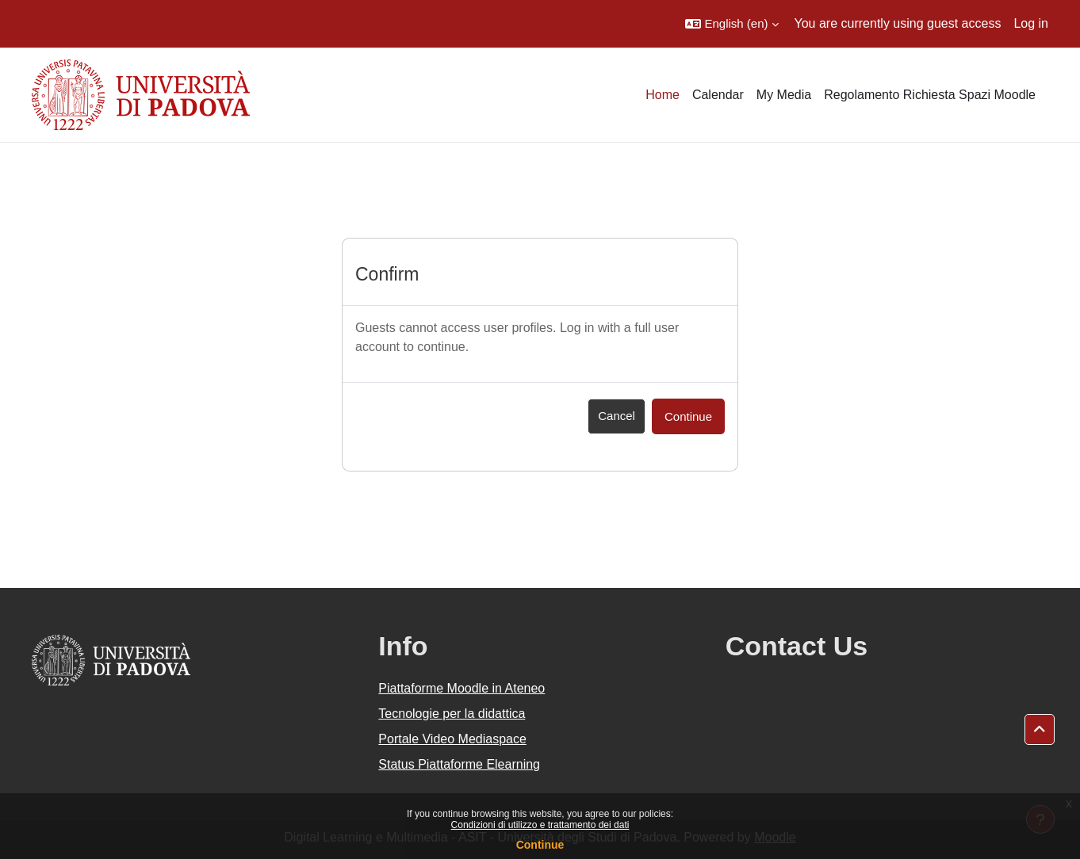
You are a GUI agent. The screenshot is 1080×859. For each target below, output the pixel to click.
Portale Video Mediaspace (452, 739)
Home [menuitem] (662, 94)
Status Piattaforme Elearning (459, 764)
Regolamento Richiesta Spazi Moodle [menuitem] (930, 94)
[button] (731, 24)
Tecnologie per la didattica (451, 713)
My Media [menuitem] (783, 94)
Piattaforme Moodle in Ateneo (461, 688)
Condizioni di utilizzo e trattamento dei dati (540, 824)
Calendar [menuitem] (718, 94)
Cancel (616, 415)
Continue (540, 844)
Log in (1030, 23)
